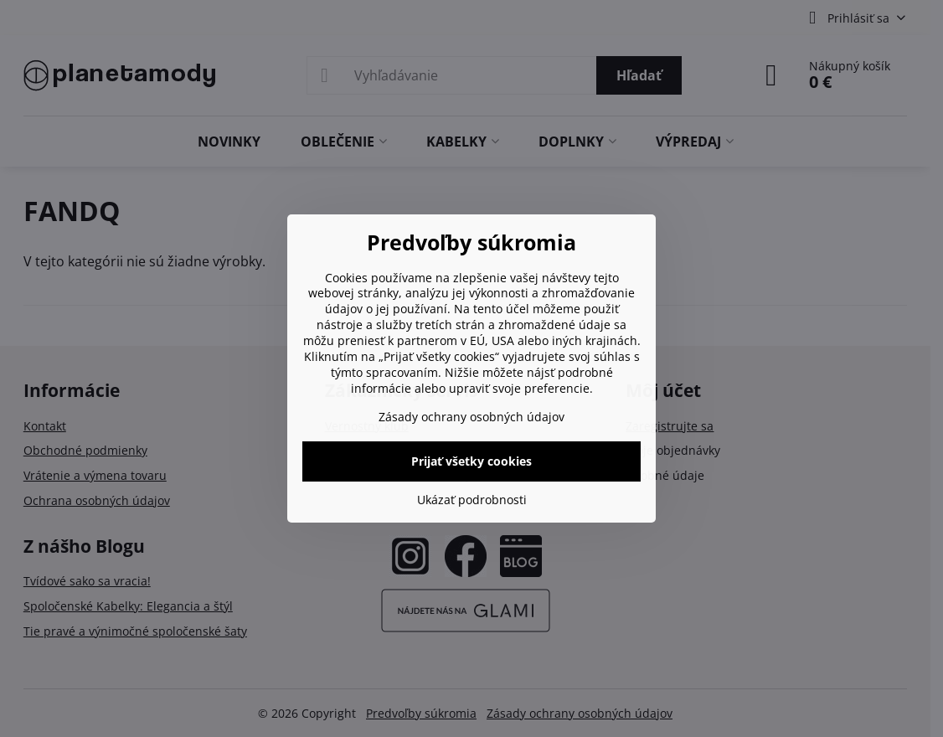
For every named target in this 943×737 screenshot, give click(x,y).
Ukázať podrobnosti (472, 500)
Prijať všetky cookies (471, 461)
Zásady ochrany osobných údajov (471, 417)
